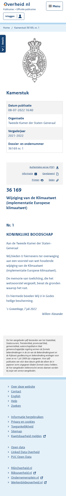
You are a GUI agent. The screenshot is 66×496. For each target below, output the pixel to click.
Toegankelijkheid (22, 426)
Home (6, 27)
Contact (16, 391)
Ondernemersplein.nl (25, 478)
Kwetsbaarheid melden (26, 436)
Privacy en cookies (23, 422)
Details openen (3, 43)
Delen (54, 180)
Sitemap (16, 431)
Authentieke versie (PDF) (44, 167)
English (15, 396)
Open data (18, 447)
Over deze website (23, 387)
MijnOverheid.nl (21, 468)
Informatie (29, 174)
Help (14, 401)
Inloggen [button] (10, 16)
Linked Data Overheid (25, 452)
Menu (56, 6)
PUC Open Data (21, 457)
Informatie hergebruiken (27, 417)
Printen (38, 180)
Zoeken (16, 406)
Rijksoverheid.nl (21, 473)
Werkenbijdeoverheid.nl (27, 482)
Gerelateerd (50, 174)
